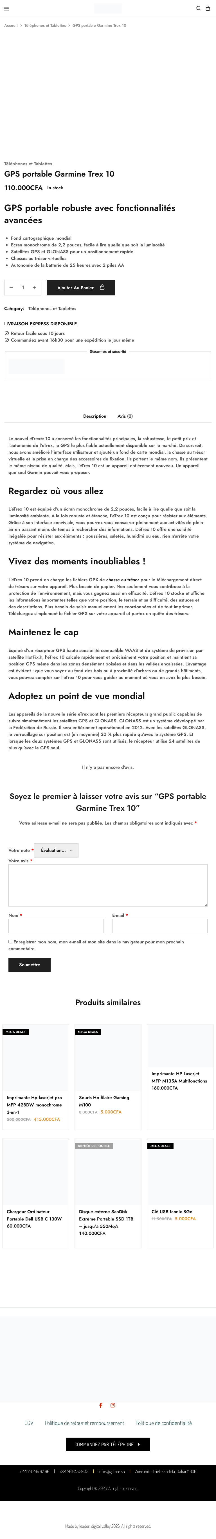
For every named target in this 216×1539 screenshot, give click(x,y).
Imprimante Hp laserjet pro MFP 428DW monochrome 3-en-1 (34, 1104)
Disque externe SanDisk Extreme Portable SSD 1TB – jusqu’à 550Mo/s (106, 1219)
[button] (108, 1444)
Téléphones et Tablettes (45, 25)
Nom (15, 915)
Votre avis (20, 861)
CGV (28, 1422)
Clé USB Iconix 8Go (172, 1211)
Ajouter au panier (81, 287)
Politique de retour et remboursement (84, 1422)
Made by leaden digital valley (88, 1526)
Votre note (21, 850)
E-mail (120, 915)
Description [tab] (94, 416)
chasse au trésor (122, 579)
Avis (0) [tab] (125, 416)
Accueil (11, 25)
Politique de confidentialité (164, 1422)
